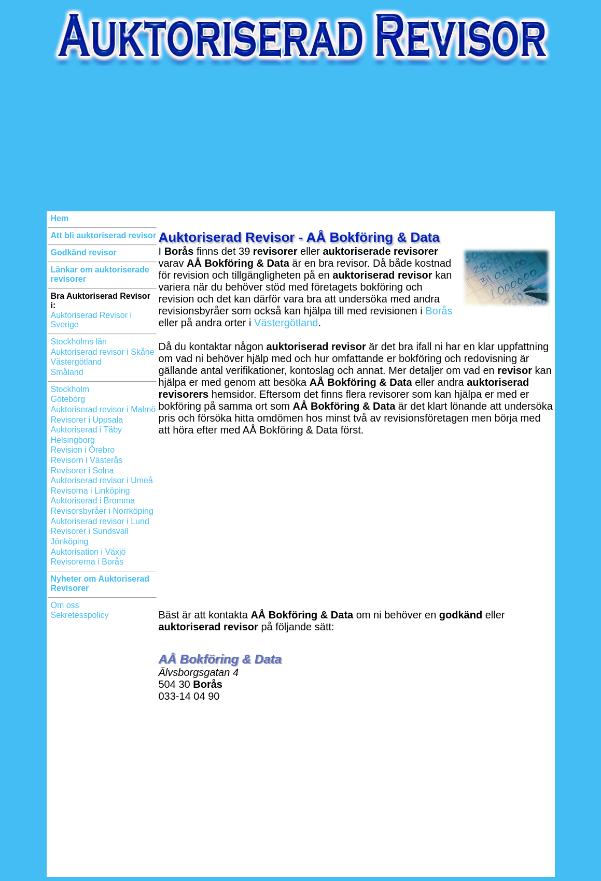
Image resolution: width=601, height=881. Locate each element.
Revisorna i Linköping (90, 490)
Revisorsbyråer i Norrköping (102, 511)
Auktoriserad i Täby (86, 429)
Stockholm (70, 389)
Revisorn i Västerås (87, 460)
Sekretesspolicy (80, 615)
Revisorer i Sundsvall (90, 531)
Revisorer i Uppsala (87, 419)
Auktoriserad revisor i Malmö (103, 409)
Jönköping (70, 541)
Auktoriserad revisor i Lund (100, 521)
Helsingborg (73, 440)
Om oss (65, 605)
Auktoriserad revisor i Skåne (103, 352)
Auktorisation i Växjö (88, 551)
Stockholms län (79, 341)
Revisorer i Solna (82, 470)
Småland (67, 372)
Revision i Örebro (83, 449)
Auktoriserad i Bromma (93, 500)
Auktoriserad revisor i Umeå (102, 480)
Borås (438, 310)
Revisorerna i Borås (87, 561)
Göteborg (68, 399)
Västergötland (76, 361)
